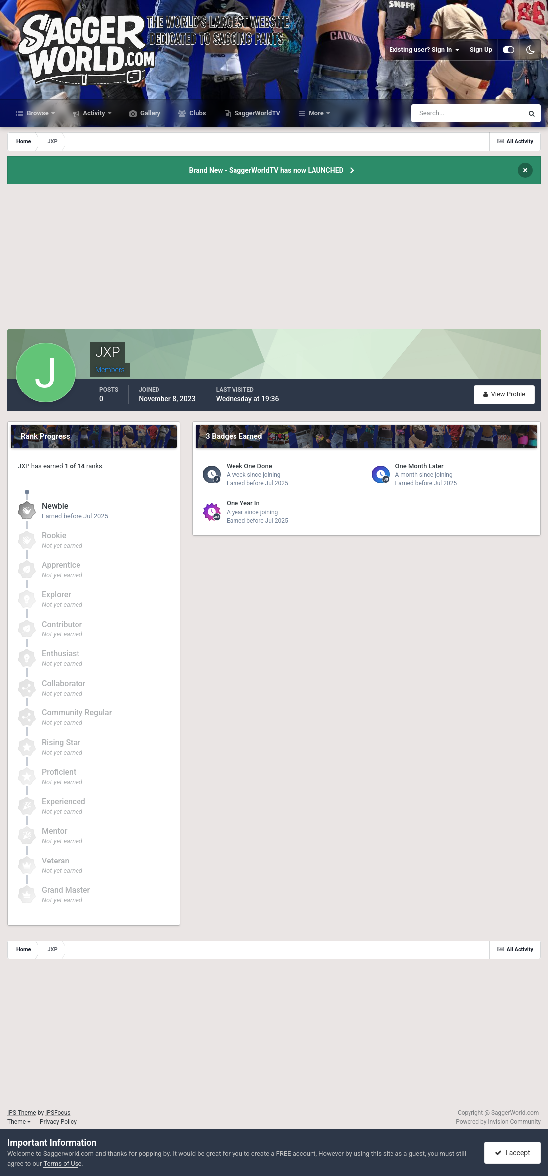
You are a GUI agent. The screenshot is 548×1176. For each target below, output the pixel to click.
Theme (19, 1121)
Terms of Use (62, 1163)
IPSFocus (57, 1112)
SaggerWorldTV (257, 113)
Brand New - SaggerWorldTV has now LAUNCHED (266, 170)
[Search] (437, 113)
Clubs (197, 113)
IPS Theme (21, 1112)
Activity (94, 113)
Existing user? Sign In (425, 49)
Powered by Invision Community (498, 1121)
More (316, 113)
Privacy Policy (58, 1121)
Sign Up (481, 49)
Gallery (149, 113)
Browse (37, 113)
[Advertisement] (274, 259)
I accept (512, 1153)
